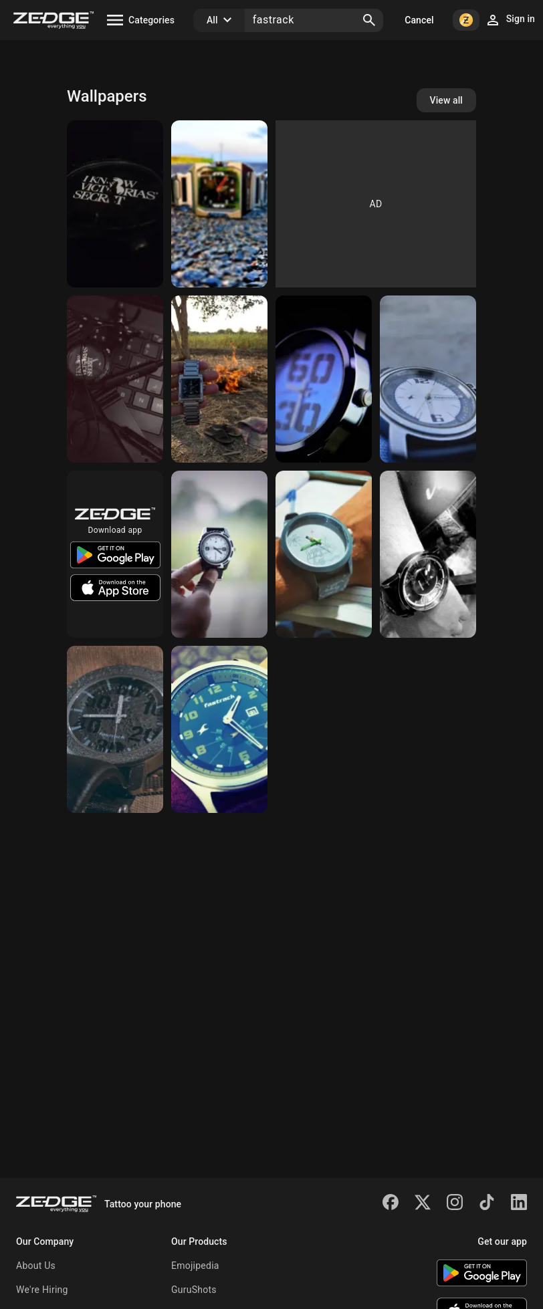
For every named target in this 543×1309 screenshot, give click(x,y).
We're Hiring (42, 1289)
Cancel (419, 20)
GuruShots (194, 1289)
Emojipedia (195, 1265)
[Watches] (115, 203)
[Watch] (219, 203)
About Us (36, 1265)
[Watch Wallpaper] (428, 554)
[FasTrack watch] (324, 554)
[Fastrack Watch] (115, 729)
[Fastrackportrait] (219, 379)
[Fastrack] (428, 379)
